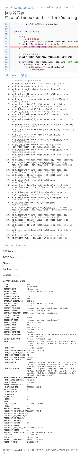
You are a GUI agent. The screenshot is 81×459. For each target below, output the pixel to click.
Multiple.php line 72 (23, 142)
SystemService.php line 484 (48, 235)
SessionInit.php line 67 (25, 200)
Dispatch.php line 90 (53, 83)
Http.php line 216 (25, 127)
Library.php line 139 (23, 96)
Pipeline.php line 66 (23, 117)
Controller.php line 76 (56, 7)
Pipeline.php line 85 (47, 112)
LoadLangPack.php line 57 (26, 177)
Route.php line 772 (48, 86)
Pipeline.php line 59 (23, 91)
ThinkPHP (8, 450)
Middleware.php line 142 (48, 106)
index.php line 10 (57, 238)
